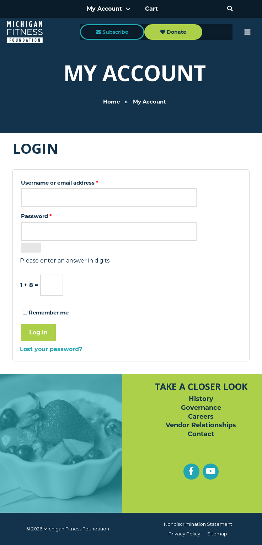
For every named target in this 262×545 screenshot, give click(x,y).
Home (111, 92)
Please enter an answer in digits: (65, 260)
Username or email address (71, 182)
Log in (38, 332)
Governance (201, 408)
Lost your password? (51, 349)
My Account (105, 8)
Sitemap (217, 533)
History (201, 399)
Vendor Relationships (201, 425)
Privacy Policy (184, 533)
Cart (151, 8)
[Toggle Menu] (126, 8)
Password (48, 215)
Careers (201, 416)
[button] (230, 9)
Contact (201, 434)
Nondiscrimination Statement (198, 524)
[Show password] (31, 248)
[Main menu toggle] (247, 32)
